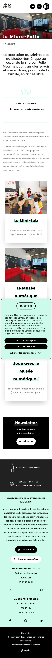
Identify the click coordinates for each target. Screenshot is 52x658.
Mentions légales (26, 641)
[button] (39, 6)
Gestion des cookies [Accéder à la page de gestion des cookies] (21, 333)
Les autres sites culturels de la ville (25, 484)
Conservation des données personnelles (26, 637)
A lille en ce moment (25, 467)
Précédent (9, 44)
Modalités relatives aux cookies (26, 645)
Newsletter (26, 633)
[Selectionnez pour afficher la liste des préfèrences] (26, 353)
